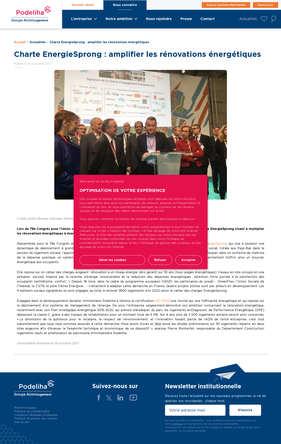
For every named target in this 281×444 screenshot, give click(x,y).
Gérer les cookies (112, 260)
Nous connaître (125, 5)
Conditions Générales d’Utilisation (36, 415)
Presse (186, 19)
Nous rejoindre (159, 19)
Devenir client (83, 5)
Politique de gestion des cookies (35, 418)
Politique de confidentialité (31, 411)
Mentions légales (25, 407)
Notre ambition (118, 19)
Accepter (188, 260)
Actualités (248, 19)
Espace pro (265, 4)
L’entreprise (81, 19)
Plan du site (21, 422)
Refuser (160, 260)
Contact (207, 19)
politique (177, 423)
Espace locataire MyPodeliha (226, 4)
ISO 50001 (163, 301)
